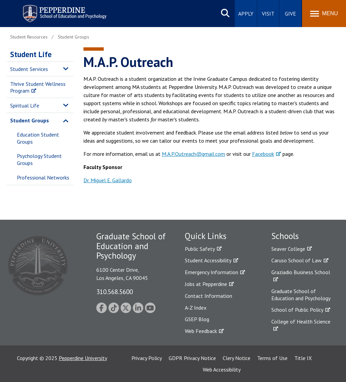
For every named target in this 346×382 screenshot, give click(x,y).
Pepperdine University (83, 358)
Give (290, 13)
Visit (268, 13)
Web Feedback (201, 331)
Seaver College (288, 248)
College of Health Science (300, 321)
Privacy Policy (146, 358)
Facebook (263, 153)
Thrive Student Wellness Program (38, 87)
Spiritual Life (24, 105)
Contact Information (208, 295)
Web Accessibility (222, 369)
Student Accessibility (208, 260)
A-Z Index (195, 307)
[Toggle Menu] (324, 13)
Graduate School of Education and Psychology (300, 295)
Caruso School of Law (296, 260)
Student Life (31, 54)
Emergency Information (211, 272)
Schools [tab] (285, 236)
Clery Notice (236, 358)
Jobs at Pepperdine (206, 284)
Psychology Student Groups (39, 159)
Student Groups (29, 120)
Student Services (29, 69)
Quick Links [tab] (205, 236)
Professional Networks (43, 177)
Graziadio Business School (300, 272)
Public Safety (200, 248)
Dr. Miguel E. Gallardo (107, 180)
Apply (245, 13)
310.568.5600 (114, 291)
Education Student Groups (38, 138)
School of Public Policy (297, 309)
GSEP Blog (197, 319)
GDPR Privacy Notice (192, 358)
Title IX (303, 358)
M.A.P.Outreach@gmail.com (193, 153)
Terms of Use (272, 358)
